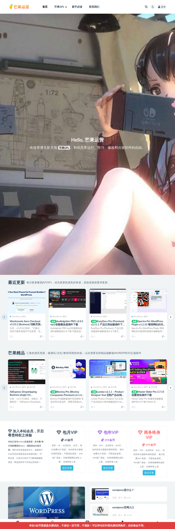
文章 (114, 497)
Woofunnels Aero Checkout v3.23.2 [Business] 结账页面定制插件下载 (26, 324)
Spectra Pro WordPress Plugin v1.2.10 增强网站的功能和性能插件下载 (147, 324)
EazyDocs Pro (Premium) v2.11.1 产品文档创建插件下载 (107, 324)
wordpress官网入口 (123, 507)
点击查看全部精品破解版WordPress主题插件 (113, 352)
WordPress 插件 (18, 316)
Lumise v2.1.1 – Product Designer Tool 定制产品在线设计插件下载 (107, 395)
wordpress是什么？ (123, 489)
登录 (162, 6)
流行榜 (31, 387)
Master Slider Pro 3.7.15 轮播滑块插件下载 (148, 393)
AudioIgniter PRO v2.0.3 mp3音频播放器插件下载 (66, 323)
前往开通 (67, 467)
